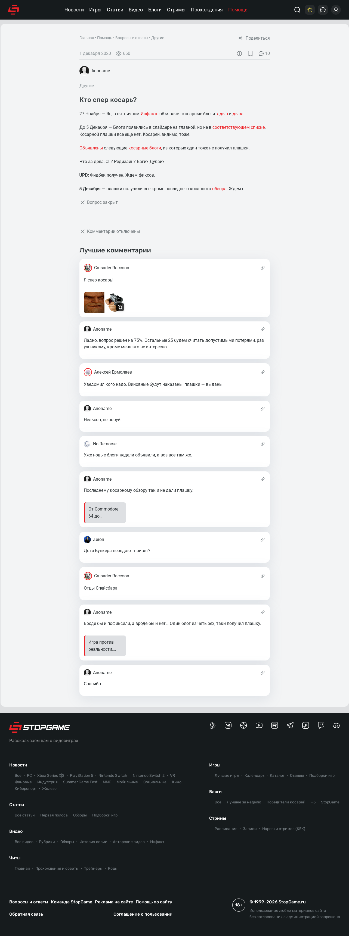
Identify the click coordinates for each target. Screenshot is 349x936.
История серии (93, 842)
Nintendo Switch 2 (149, 775)
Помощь (238, 9)
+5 (313, 802)
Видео (136, 9)
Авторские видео (129, 842)
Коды (113, 868)
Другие (157, 38)
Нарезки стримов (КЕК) (283, 829)
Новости (74, 9)
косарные (138, 148)
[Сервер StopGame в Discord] (336, 725)
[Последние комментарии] (323, 10)
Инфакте (149, 113)
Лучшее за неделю (244, 802)
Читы (14, 857)
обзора (219, 188)
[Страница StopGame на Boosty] (212, 725)
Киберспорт (26, 788)
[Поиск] (297, 9)
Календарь (254, 775)
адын (222, 113)
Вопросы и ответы (131, 38)
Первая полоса (54, 815)
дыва (238, 113)
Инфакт (157, 842)
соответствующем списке (238, 127)
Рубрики (47, 842)
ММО (107, 782)
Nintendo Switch (112, 775)
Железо (49, 788)
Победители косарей (286, 802)
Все (18, 775)
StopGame (330, 802)
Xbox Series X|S (50, 775)
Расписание (226, 829)
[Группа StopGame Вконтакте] (228, 725)
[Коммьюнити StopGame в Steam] (305, 725)
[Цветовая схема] (310, 10)
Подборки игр (105, 815)
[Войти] (336, 10)
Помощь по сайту (154, 901)
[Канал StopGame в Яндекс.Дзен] (243, 725)
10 (264, 53)
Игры (95, 9)
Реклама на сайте (114, 901)
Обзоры (80, 815)
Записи (250, 829)
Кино (176, 782)
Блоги (155, 9)
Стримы (176, 9)
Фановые (23, 782)
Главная (86, 38)
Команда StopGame (71, 901)
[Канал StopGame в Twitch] (321, 725)
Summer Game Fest (80, 782)
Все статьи (25, 815)
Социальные (154, 782)
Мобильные (127, 782)
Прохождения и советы (57, 868)
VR (172, 775)
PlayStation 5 (81, 775)
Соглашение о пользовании (142, 914)
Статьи (115, 9)
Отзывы (297, 775)
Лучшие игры (227, 775)
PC (29, 775)
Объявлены (91, 148)
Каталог (277, 775)
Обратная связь (26, 914)
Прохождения (207, 9)
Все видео (24, 842)
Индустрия (47, 782)
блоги (155, 148)
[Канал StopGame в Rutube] (274, 725)
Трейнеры (93, 868)
